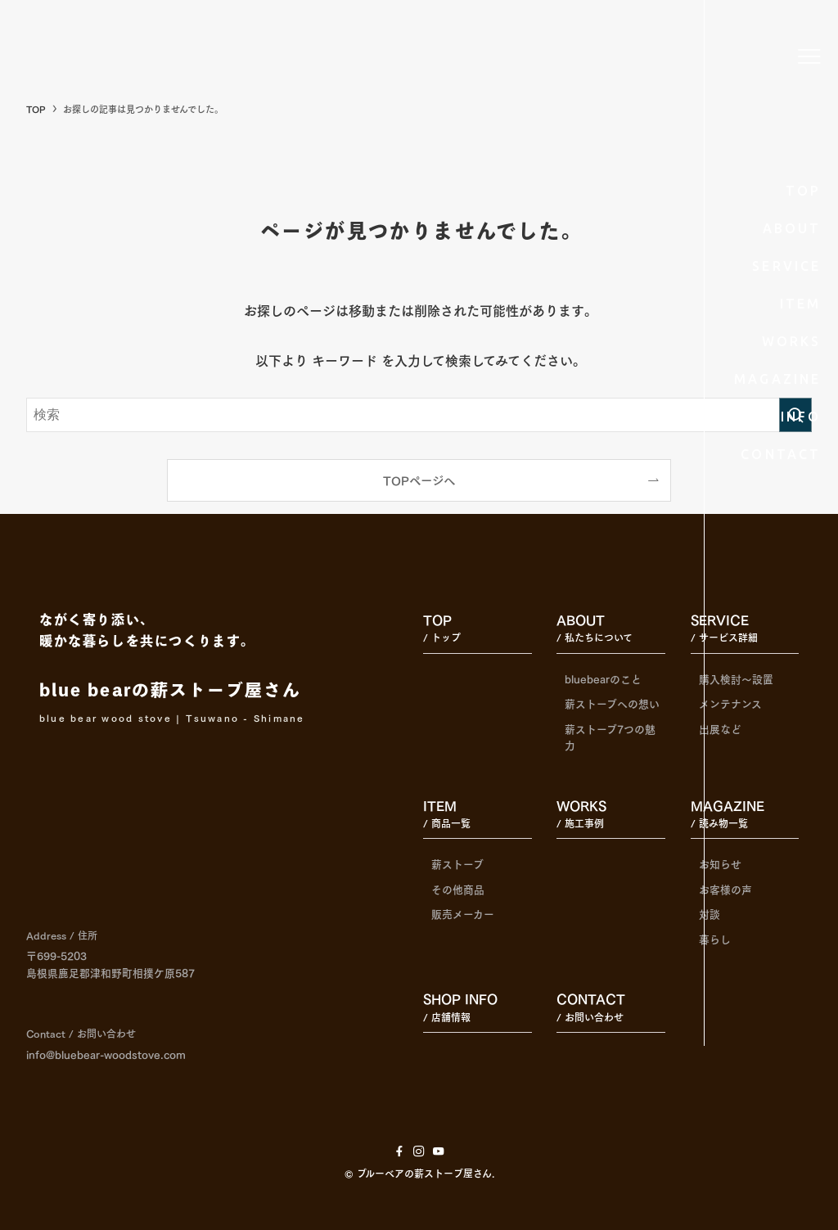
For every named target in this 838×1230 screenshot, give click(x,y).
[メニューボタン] (809, 56)
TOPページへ (419, 480)
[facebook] (399, 1151)
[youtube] (438, 1151)
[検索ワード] (419, 415)
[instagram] (419, 1151)
